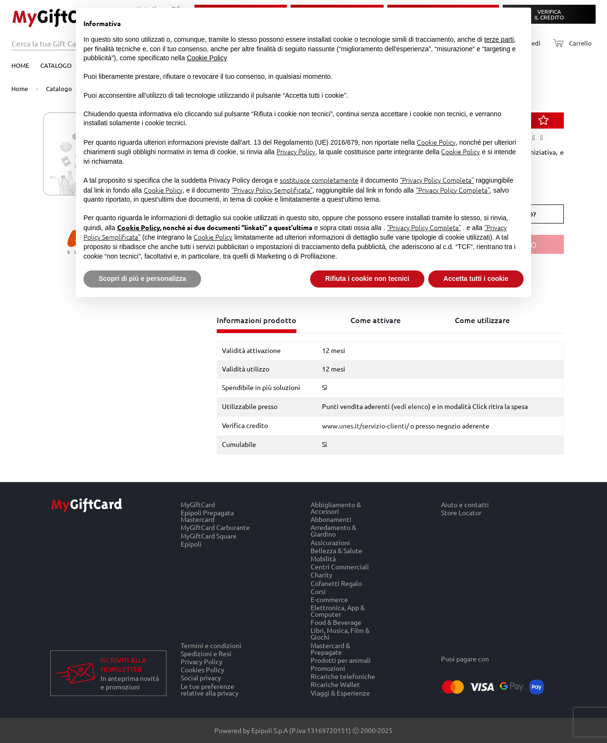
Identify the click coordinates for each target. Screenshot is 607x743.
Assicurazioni (330, 542)
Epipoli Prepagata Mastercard (207, 516)
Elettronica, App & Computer (338, 611)
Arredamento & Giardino (333, 530)
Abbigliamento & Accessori (336, 507)
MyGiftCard (198, 504)
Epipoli (191, 543)
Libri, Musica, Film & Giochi (340, 633)
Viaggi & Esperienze (340, 692)
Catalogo (56, 65)
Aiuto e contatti (465, 504)
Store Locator (461, 513)
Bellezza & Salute (336, 550)
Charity (321, 575)
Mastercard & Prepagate (330, 648)
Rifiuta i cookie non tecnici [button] (367, 278)
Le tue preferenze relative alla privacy (210, 689)
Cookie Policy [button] (207, 58)
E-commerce (329, 599)
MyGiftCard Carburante (215, 527)
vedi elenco (411, 406)
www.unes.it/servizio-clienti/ (365, 425)
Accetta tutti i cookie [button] (475, 278)
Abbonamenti (331, 519)
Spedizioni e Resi (206, 653)
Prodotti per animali (341, 660)
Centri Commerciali (340, 567)
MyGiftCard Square (209, 535)
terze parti (499, 39)
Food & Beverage (336, 622)
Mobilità (323, 558)
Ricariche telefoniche (343, 676)
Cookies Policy (202, 670)
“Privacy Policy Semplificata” (272, 190)
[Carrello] (570, 43)
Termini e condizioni (211, 645)
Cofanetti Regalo (336, 583)
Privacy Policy (201, 661)
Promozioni (328, 668)
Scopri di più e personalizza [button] (142, 278)
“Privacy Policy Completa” (437, 180)
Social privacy (201, 678)
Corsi (318, 591)
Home (20, 65)
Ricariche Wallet (335, 684)
